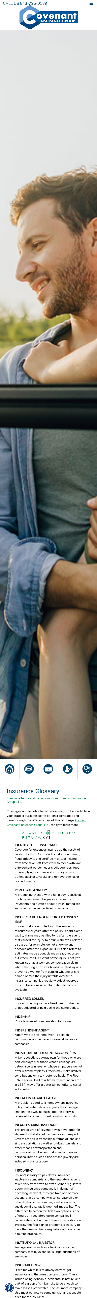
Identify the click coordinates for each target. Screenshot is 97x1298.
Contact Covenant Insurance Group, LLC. (46, 822)
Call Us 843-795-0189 (25, 3)
